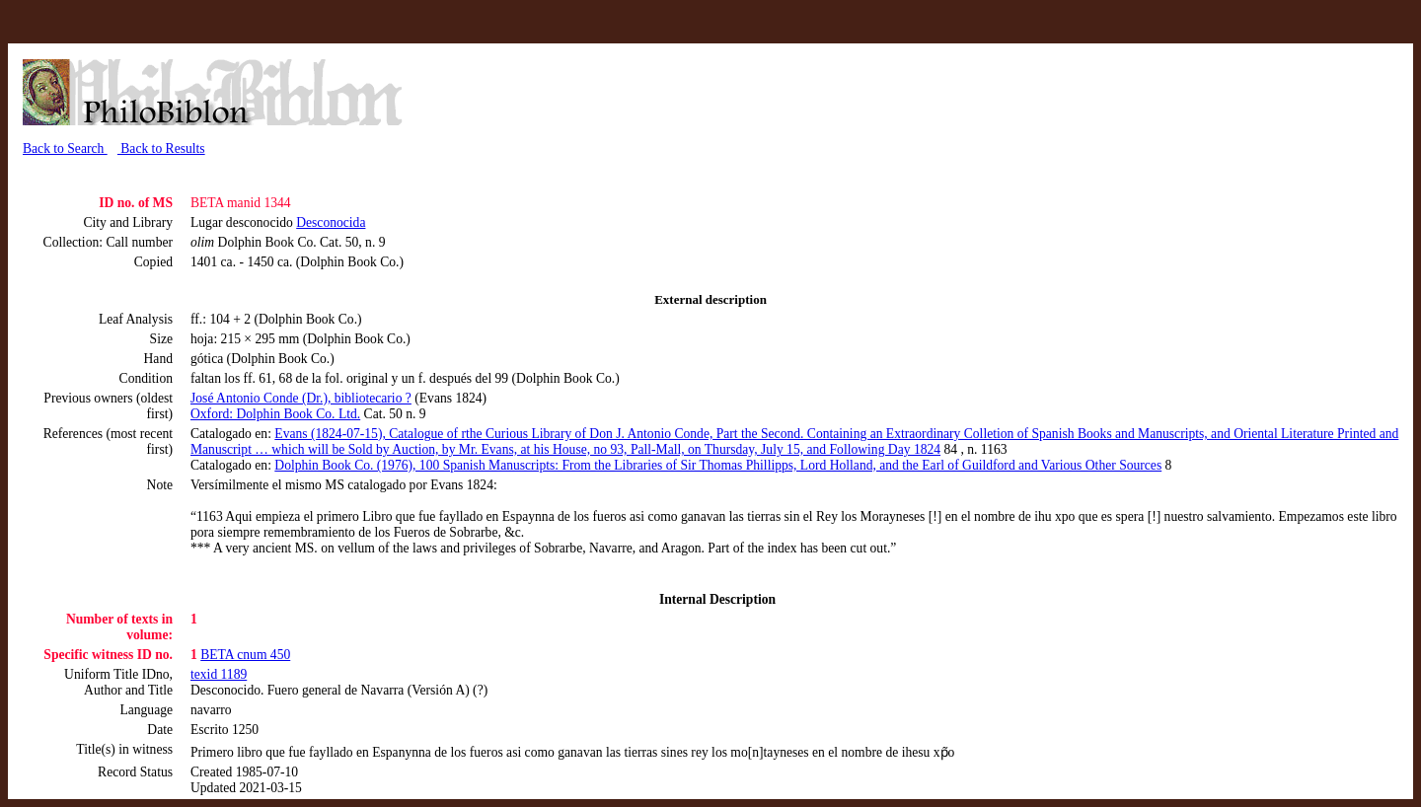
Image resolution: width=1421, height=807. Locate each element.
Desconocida (330, 222)
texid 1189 (218, 674)
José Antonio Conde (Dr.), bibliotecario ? (300, 398)
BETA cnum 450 (245, 654)
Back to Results (161, 148)
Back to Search (65, 148)
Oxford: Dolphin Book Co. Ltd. (275, 413)
